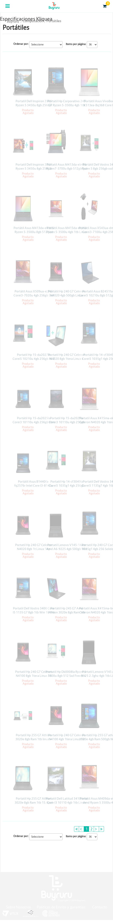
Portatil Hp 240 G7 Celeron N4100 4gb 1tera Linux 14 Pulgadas (66, 739)
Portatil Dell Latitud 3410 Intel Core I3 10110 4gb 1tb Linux (67, 800)
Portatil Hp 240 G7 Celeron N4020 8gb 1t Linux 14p (33, 547)
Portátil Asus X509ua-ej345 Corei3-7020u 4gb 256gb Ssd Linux (34, 295)
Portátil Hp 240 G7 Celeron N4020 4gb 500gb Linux (66, 293)
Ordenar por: (21, 44)
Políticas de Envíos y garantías (61, 907)
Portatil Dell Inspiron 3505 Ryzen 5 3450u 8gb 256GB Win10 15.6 (34, 105)
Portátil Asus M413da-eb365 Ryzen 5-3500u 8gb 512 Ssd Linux (34, 232)
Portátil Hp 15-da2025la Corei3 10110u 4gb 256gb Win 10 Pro (34, 422)
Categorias (8, 8)
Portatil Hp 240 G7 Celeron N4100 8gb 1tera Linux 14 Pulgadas (33, 676)
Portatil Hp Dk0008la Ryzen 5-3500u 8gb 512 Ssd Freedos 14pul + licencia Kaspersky (66, 676)
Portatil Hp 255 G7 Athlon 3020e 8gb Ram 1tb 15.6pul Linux (34, 802)
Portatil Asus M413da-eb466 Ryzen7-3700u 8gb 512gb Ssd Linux (66, 168)
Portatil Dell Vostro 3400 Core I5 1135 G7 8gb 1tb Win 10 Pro (34, 610)
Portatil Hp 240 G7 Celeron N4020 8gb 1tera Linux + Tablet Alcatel (66, 359)
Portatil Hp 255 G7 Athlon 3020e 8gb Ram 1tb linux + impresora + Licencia (33, 739)
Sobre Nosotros (18, 907)
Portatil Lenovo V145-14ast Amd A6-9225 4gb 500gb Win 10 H (66, 549)
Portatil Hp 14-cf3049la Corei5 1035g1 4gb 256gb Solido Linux (66, 485)
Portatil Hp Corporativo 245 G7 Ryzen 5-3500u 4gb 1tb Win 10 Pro (66, 105)
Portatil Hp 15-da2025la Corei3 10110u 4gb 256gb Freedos (67, 422)
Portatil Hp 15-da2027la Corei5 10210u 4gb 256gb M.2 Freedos (34, 359)
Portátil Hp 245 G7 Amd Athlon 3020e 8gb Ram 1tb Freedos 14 (66, 612)
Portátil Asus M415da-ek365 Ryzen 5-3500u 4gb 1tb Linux (66, 230)
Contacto (99, 907)
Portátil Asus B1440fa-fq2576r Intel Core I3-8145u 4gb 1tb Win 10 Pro (33, 485)
